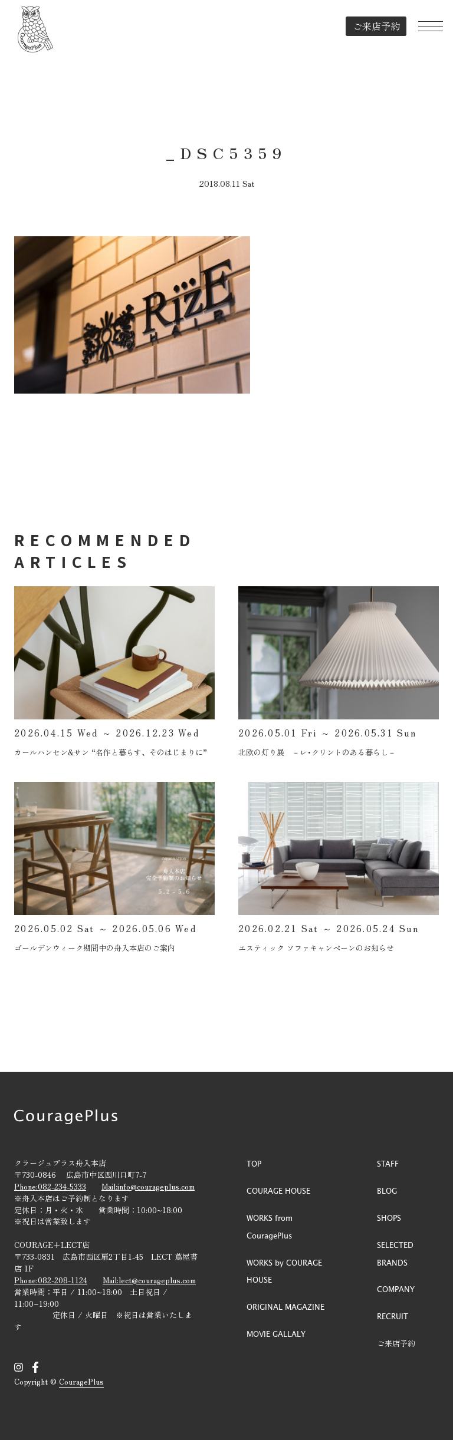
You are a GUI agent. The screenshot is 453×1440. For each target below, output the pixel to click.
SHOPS (389, 1217)
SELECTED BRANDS (395, 1253)
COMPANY (396, 1288)
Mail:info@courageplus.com (148, 1186)
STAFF (388, 1163)
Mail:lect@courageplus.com (149, 1280)
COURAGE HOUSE (278, 1190)
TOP (254, 1163)
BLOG (387, 1190)
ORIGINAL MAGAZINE (285, 1306)
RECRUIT (392, 1316)
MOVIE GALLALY (276, 1333)
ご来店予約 (368, 26)
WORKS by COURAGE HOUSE (284, 1271)
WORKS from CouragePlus (270, 1226)
